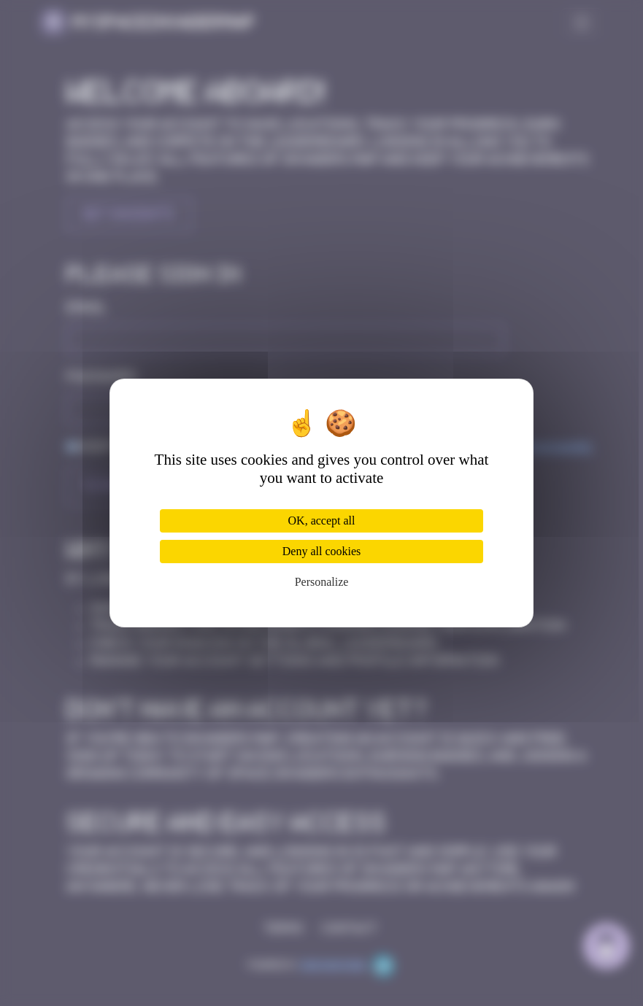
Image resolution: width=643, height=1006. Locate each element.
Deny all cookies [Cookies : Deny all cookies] (321, 551)
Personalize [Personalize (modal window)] (322, 582)
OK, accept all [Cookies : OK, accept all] (321, 520)
